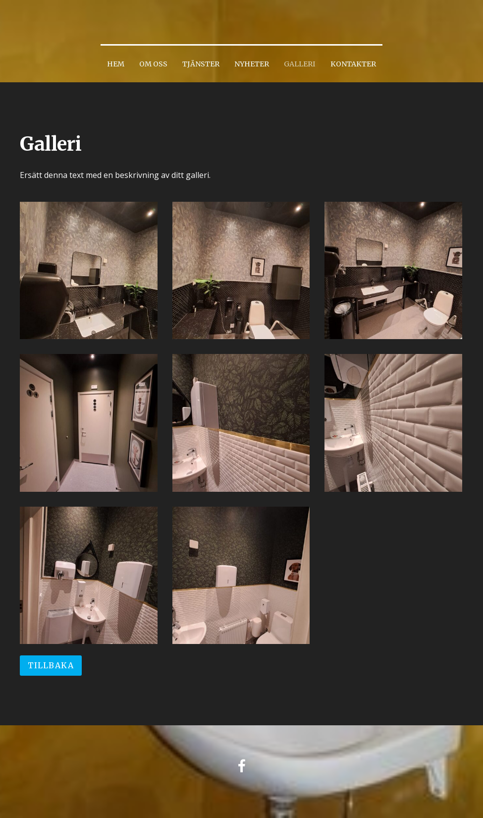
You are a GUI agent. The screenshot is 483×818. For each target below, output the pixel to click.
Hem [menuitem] (115, 63)
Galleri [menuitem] (300, 63)
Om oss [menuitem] (153, 63)
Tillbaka (51, 665)
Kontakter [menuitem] (353, 63)
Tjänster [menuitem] (200, 63)
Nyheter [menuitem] (251, 63)
